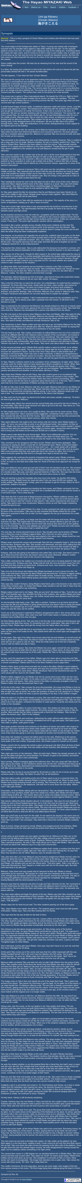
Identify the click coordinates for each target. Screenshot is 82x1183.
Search (53, 7)
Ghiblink (62, 7)
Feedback (72, 7)
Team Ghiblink (27, 1179)
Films (45, 7)
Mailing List (36, 7)
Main (26, 7)
